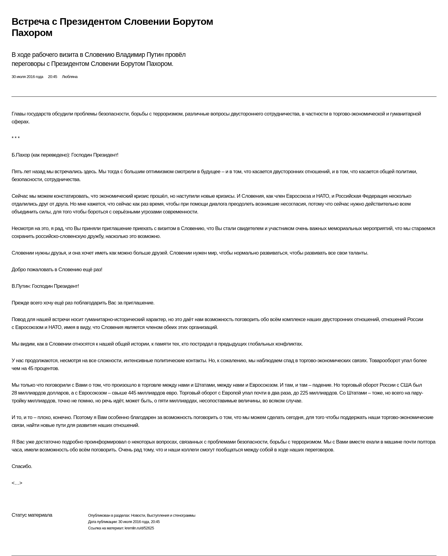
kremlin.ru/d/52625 (139, 528)
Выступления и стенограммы (171, 515)
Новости (138, 515)
